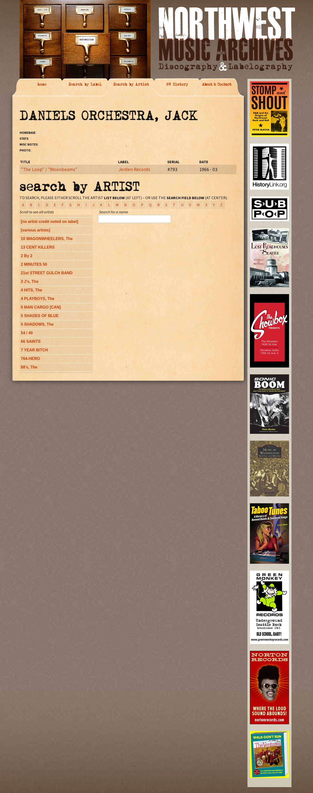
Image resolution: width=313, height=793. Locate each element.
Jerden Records (134, 169)
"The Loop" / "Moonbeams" (49, 169)
